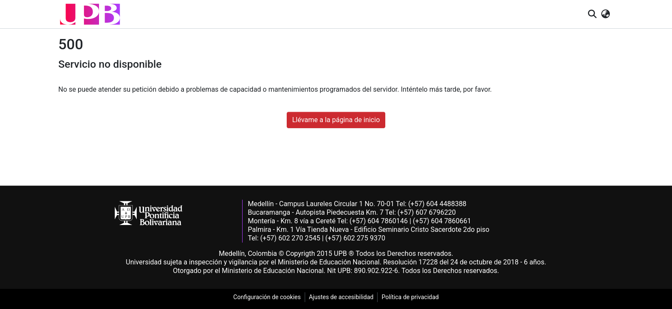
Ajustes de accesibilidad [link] (341, 297)
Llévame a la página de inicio (336, 120)
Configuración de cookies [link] (266, 297)
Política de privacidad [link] (409, 297)
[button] (90, 14)
